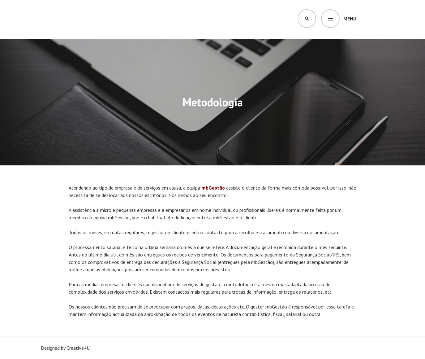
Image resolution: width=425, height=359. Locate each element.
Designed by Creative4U (65, 348)
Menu (349, 18)
